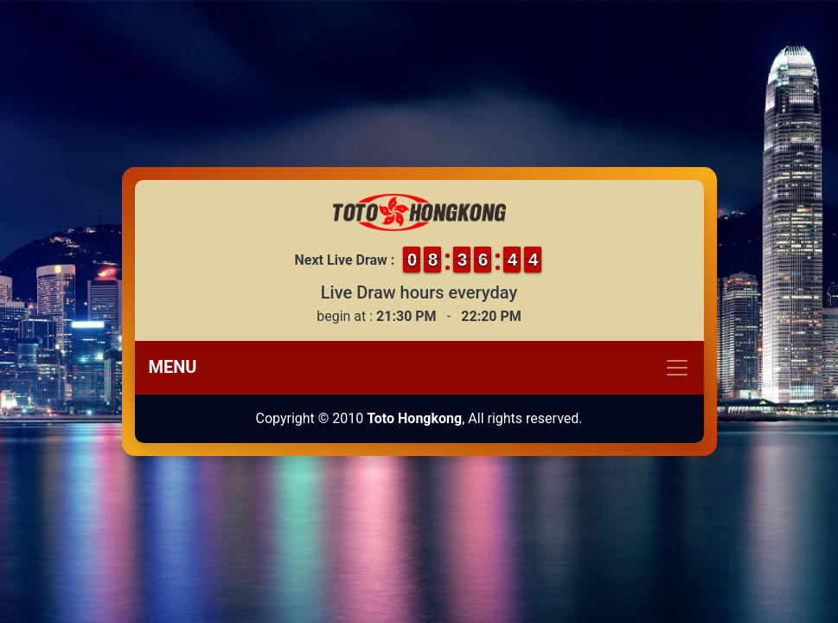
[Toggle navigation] (419, 368)
